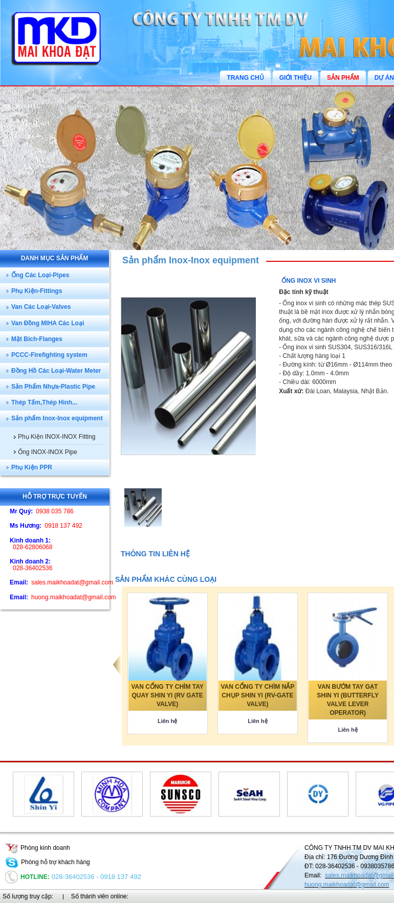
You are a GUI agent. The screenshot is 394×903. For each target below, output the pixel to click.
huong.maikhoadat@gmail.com (346, 884)
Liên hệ (167, 721)
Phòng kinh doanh (37, 847)
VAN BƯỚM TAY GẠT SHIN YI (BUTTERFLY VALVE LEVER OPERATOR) (348, 699)
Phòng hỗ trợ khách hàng (47, 862)
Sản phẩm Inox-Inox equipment (190, 260)
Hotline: (27, 877)
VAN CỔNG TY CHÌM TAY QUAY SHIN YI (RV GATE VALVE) (168, 695)
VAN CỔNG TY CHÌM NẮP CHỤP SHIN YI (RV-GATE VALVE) (257, 695)
